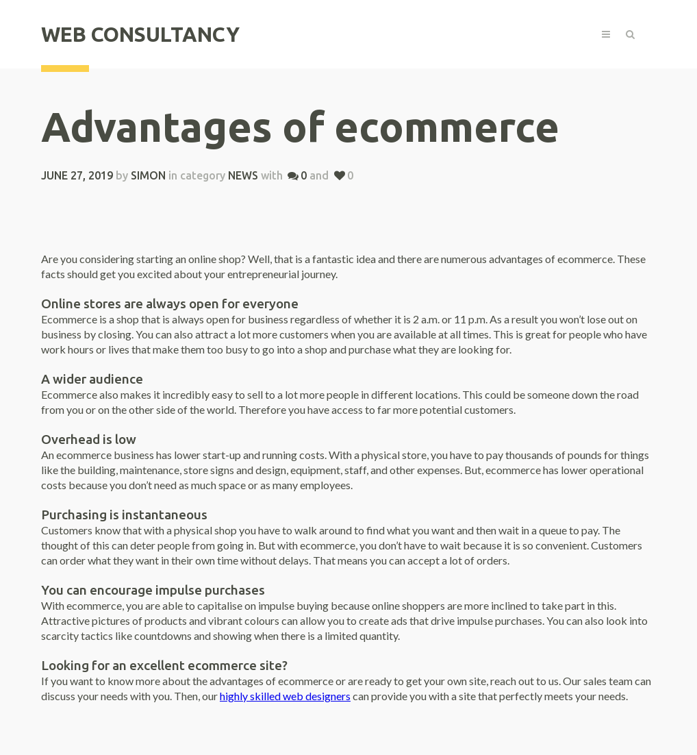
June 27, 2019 (77, 175)
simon (148, 175)
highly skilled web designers (285, 695)
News (243, 175)
